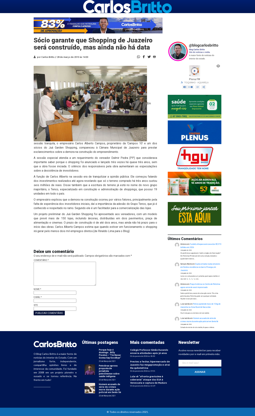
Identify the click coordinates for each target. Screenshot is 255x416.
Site (36, 305)
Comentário (41, 260)
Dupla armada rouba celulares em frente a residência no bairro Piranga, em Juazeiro (200, 267)
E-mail (38, 297)
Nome (37, 289)
